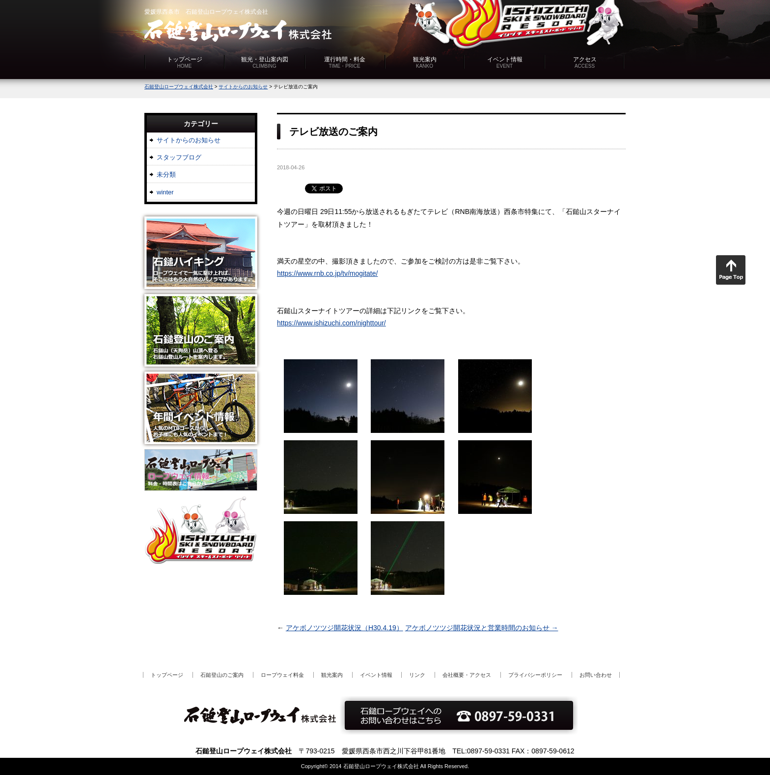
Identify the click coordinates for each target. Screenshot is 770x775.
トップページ (184, 62)
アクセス (585, 62)
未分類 (166, 174)
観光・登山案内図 (264, 62)
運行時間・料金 (344, 62)
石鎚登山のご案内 (222, 675)
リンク (417, 675)
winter (165, 192)
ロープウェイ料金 (282, 675)
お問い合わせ (595, 675)
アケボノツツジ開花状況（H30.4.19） (344, 628)
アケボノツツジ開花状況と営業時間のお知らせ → (481, 628)
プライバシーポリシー (535, 675)
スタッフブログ (179, 157)
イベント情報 (504, 62)
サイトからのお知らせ (188, 140)
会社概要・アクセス (466, 675)
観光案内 (425, 62)
